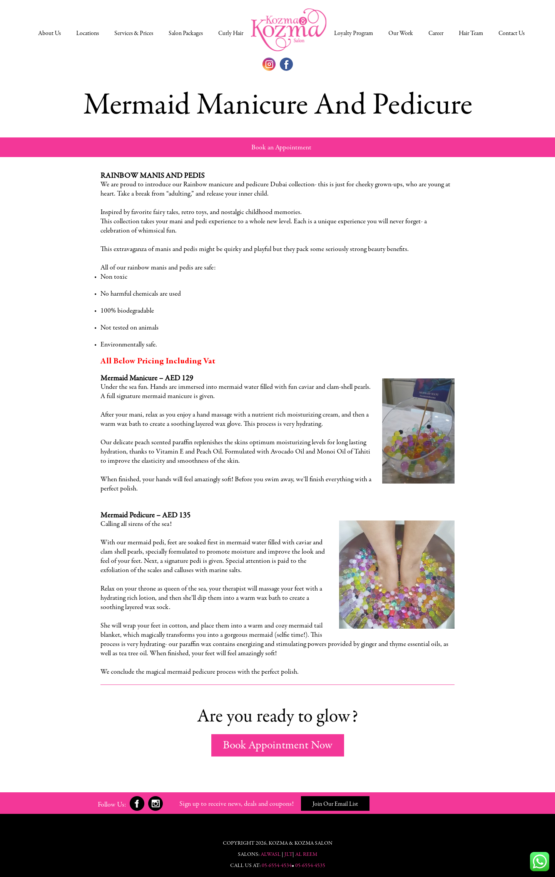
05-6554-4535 (310, 866)
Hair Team (471, 33)
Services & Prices (133, 33)
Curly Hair (230, 33)
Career (435, 33)
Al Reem (306, 854)
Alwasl (271, 854)
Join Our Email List (335, 804)
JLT (288, 854)
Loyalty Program (353, 33)
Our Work (400, 33)
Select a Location (288, 29)
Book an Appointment (281, 147)
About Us (49, 33)
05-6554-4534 (277, 866)
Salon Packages (186, 33)
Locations (87, 33)
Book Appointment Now (278, 745)
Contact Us (511, 33)
